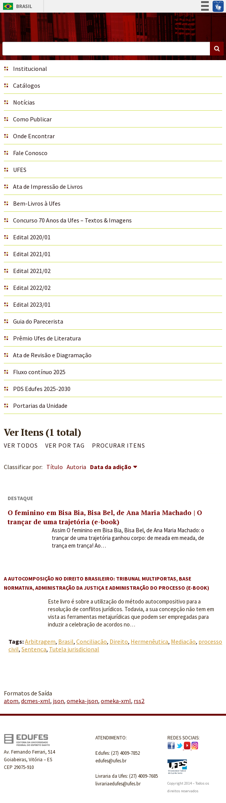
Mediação (183, 641)
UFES (19, 169)
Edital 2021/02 (32, 271)
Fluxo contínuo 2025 (39, 372)
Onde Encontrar (34, 136)
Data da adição (110, 467)
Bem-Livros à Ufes (37, 203)
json (58, 701)
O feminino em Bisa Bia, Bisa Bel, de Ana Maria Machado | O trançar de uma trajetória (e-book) (105, 517)
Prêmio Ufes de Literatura (47, 338)
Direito (119, 641)
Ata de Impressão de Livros (48, 186)
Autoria (76, 467)
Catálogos (26, 85)
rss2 (139, 701)
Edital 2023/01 (32, 304)
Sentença (33, 649)
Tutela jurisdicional (74, 649)
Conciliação (91, 641)
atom (11, 701)
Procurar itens (118, 445)
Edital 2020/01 (32, 237)
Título (54, 467)
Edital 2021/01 (32, 254)
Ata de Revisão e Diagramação (52, 355)
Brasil (66, 641)
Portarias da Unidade (40, 405)
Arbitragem (40, 641)
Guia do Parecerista (38, 321)
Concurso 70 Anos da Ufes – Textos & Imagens (72, 220)
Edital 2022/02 (32, 287)
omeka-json (82, 701)
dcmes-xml (35, 701)
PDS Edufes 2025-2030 (41, 389)
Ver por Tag (65, 445)
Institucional (30, 68)
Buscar (217, 49)
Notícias (24, 102)
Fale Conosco (30, 153)
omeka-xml (116, 701)
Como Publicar (32, 119)
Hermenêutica (149, 641)
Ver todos (21, 445)
